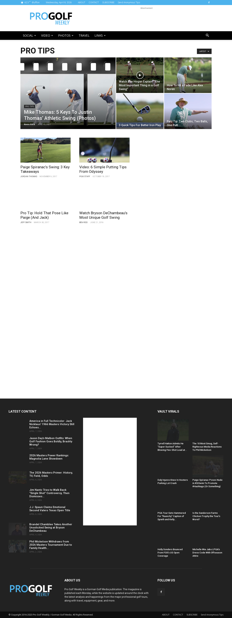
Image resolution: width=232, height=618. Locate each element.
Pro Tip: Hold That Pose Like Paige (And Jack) (44, 215)
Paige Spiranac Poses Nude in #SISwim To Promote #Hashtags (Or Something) (207, 483)
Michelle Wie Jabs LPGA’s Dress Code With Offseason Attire (207, 552)
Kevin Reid (29, 124)
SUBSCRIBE (108, 2)
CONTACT (94, 2)
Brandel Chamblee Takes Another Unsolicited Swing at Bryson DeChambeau (50, 527)
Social (29, 35)
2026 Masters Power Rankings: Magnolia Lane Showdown (49, 457)
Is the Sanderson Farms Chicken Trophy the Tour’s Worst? (206, 516)
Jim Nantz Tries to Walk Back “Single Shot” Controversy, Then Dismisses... (49, 493)
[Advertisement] (146, 18)
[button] (207, 36)
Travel (84, 35)
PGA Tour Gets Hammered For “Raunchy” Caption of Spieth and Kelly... (172, 516)
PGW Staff (84, 176)
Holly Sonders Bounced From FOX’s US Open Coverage (170, 552)
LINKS (100, 35)
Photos (65, 35)
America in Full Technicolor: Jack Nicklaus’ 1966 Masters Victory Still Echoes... (51, 424)
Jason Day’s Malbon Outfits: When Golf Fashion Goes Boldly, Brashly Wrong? (50, 441)
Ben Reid (83, 222)
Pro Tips (29, 106)
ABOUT (81, 2)
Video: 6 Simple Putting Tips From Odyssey (103, 169)
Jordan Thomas (28, 176)
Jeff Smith (25, 222)
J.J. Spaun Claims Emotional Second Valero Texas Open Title (49, 508)
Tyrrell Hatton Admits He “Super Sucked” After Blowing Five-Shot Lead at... (172, 446)
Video (47, 35)
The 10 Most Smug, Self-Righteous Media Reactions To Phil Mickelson (207, 446)
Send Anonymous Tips (129, 2)
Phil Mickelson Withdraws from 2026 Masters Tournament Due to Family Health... (50, 545)
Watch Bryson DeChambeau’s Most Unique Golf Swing (103, 215)
